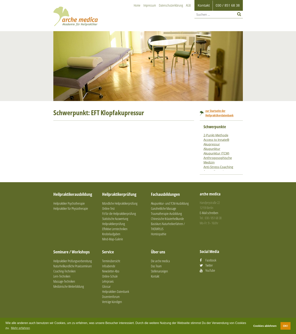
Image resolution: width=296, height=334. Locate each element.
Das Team (156, 266)
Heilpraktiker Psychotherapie (69, 203)
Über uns (158, 252)
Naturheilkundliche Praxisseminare (72, 266)
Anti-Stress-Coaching (218, 167)
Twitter (209, 265)
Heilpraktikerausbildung (72, 194)
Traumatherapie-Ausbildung (166, 213)
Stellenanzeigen (159, 271)
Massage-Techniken (64, 281)
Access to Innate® (216, 140)
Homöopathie (158, 234)
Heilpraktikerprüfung (119, 194)
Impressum (149, 5)
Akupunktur (212, 149)
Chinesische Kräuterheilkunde (167, 218)
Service (108, 252)
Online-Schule (110, 276)
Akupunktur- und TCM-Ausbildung (170, 203)
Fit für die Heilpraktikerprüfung (119, 213)
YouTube (210, 270)
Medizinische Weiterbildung (68, 286)
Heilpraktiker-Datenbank (115, 291)
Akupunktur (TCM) (216, 153)
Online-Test (108, 208)
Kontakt (155, 276)
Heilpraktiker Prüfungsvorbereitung (72, 261)
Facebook (210, 260)
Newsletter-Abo (110, 271)
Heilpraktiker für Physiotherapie (70, 208)
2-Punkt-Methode (216, 135)
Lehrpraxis (108, 281)
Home (137, 5)
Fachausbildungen (165, 194)
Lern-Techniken (61, 276)
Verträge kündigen (112, 301)
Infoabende (108, 266)
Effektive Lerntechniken (114, 229)
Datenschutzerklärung (171, 5)
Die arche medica (160, 261)
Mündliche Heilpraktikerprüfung (119, 203)
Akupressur (212, 144)
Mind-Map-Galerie (112, 239)
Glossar (106, 286)
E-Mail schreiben (209, 213)
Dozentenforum (111, 296)
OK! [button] (285, 325)
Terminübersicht (111, 261)
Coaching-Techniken (64, 271)
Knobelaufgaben (111, 234)
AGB (188, 5)
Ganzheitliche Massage (163, 208)
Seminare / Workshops (71, 252)
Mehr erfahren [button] (20, 328)
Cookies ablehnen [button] (265, 325)
